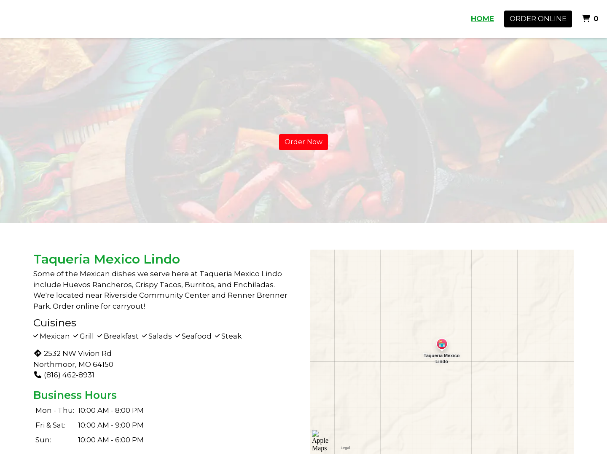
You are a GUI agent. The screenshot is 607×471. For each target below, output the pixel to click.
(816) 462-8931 (63, 375)
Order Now (303, 142)
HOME (482, 18)
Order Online (538, 18)
